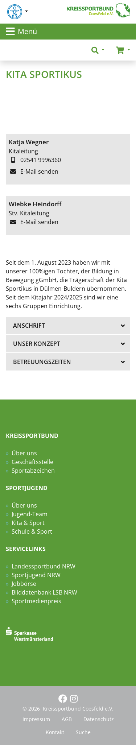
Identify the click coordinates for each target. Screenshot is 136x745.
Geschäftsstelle (32, 462)
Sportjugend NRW (36, 575)
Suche (83, 732)
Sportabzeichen (33, 471)
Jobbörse (24, 584)
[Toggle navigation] (68, 32)
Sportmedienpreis (36, 601)
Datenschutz (98, 719)
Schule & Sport (32, 531)
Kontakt (55, 732)
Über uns (24, 453)
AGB (67, 719)
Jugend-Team (30, 514)
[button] (98, 50)
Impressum (36, 719)
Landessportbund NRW (43, 566)
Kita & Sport (28, 523)
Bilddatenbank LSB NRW (44, 592)
